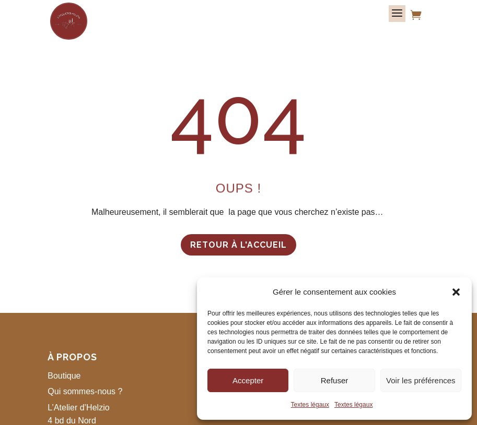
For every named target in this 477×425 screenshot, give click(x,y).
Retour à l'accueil (238, 245)
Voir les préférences (421, 380)
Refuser (334, 380)
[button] (456, 292)
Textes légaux (310, 404)
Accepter (247, 380)
